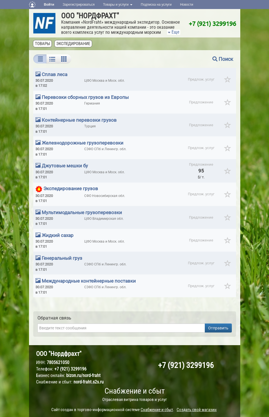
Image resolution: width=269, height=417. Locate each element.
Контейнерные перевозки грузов (79, 120)
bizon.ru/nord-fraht (83, 375)
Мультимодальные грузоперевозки (82, 212)
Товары (42, 43)
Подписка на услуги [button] (156, 4)
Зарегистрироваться (78, 4)
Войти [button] (49, 4)
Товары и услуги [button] (117, 4)
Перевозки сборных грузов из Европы (85, 97)
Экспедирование (73, 43)
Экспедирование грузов (70, 188)
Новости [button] (186, 4)
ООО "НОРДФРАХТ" (90, 16)
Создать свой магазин (197, 409)
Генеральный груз (62, 258)
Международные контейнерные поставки (89, 281)
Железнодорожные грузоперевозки (82, 143)
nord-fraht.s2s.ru (89, 382)
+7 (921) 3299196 (212, 23)
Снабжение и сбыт (135, 391)
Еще (173, 32)
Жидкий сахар (58, 235)
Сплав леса (54, 74)
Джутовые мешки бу (65, 165)
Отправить (218, 328)
